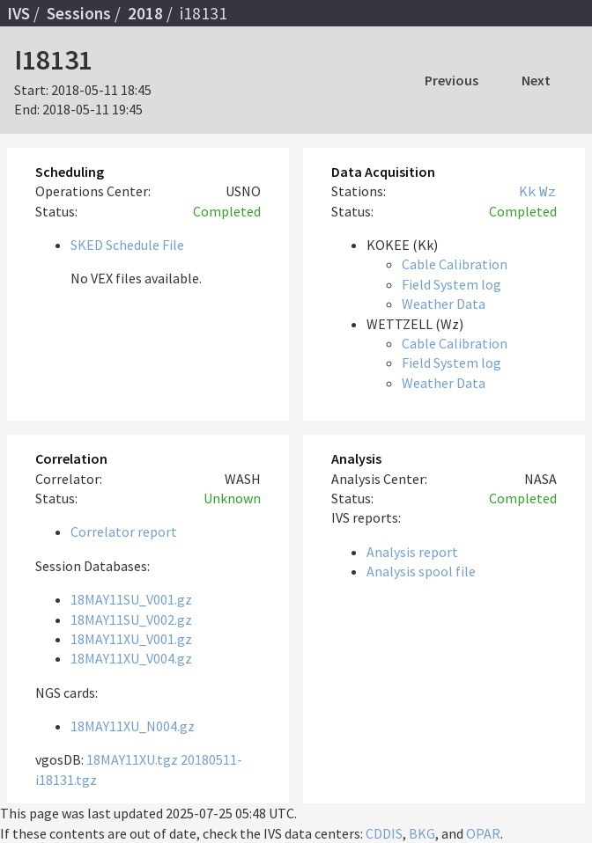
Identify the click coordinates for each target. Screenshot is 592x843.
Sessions (79, 13)
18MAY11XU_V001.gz (131, 639)
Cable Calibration (454, 264)
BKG (422, 833)
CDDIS (384, 833)
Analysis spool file (421, 571)
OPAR (483, 833)
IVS (18, 13)
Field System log (451, 284)
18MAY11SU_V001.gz (131, 599)
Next (536, 80)
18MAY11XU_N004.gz (132, 726)
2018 (145, 13)
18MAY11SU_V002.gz (131, 619)
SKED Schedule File (127, 244)
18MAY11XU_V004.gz (131, 658)
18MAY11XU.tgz (132, 759)
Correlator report (123, 531)
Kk (527, 191)
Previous (451, 80)
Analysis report (412, 552)
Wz (548, 191)
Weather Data (443, 303)
